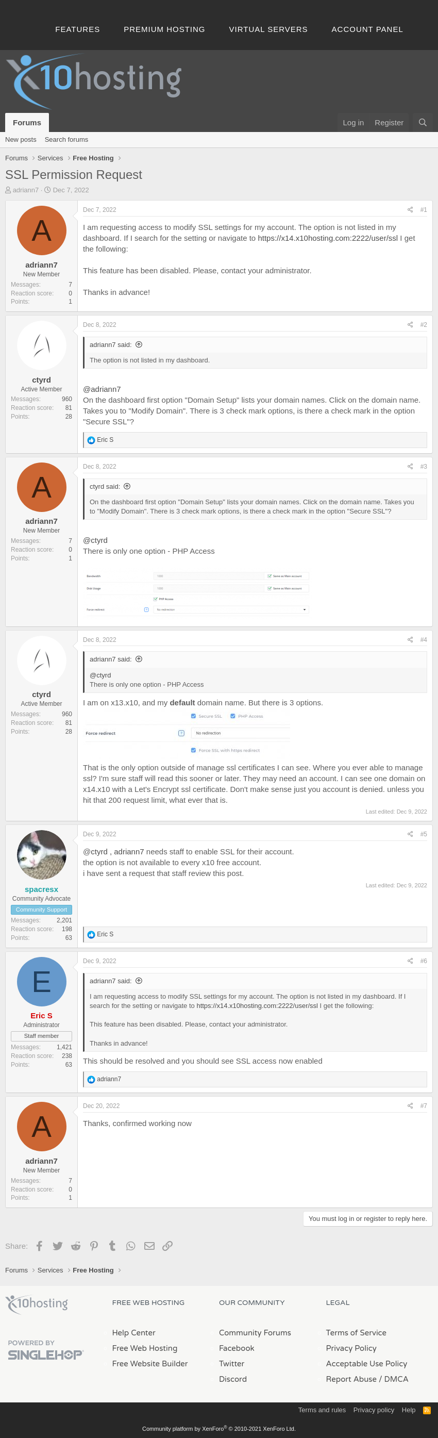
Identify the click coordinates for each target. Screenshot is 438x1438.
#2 (423, 324)
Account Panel (367, 29)
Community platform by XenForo (219, 1429)
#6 (423, 961)
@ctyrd (95, 540)
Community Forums (255, 1332)
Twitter (231, 1363)
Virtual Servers (268, 29)
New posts (21, 139)
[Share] (410, 210)
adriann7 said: (111, 345)
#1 (423, 209)
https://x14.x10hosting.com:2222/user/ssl (328, 238)
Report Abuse (351, 1379)
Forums (27, 122)
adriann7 (26, 190)
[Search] (423, 122)
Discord (233, 1379)
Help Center (134, 1332)
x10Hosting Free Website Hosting (36, 1305)
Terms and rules (322, 1410)
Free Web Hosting (145, 1348)
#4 (423, 639)
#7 (423, 1106)
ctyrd (41, 379)
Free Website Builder (150, 1363)
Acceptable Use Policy (367, 1363)
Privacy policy (373, 1410)
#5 (423, 834)
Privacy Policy (351, 1348)
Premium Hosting (164, 29)
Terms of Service (356, 1332)
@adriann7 (102, 389)
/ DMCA (394, 1379)
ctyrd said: (105, 486)
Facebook (237, 1348)
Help (409, 1410)
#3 (423, 466)
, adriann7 (126, 851)
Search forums (67, 139)
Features (77, 29)
